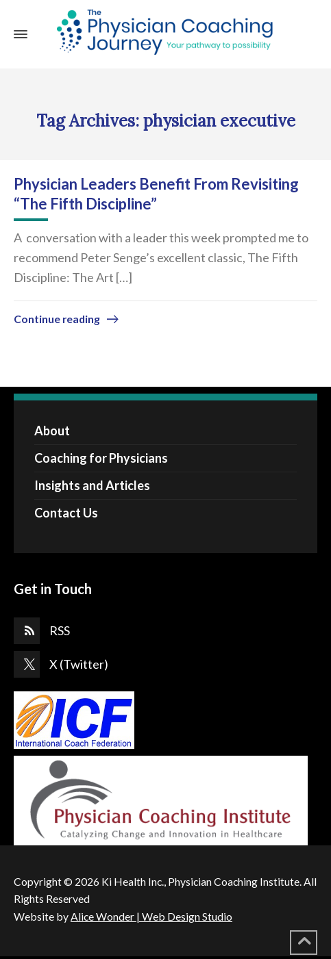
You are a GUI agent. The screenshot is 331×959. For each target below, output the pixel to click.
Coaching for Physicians (101, 457)
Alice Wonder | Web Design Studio (151, 916)
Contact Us (66, 512)
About (52, 430)
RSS (59, 630)
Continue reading (57, 318)
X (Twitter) (78, 664)
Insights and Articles (92, 485)
